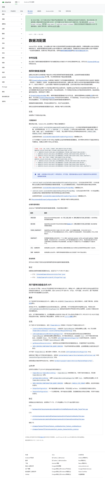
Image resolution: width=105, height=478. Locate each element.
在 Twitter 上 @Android (58, 458)
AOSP (30, 34)
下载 (26, 463)
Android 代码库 (29, 458)
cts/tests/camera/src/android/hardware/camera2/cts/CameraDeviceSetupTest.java (58, 419)
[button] (10, 14)
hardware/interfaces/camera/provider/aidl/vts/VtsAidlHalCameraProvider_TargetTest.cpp (60, 409)
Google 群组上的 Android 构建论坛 (61, 471)
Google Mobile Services (84, 469)
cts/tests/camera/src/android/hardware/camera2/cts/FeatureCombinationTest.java (58, 416)
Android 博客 (55, 463)
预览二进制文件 (29, 466)
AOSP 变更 (55, 26)
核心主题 (41, 34)
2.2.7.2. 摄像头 (69, 316)
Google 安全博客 (56, 466)
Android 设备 (50, 11)
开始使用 (13, 11)
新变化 (4, 11)
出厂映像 (27, 469)
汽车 (60, 11)
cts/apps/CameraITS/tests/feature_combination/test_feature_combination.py (56, 426)
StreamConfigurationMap (37, 77)
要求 (26, 460)
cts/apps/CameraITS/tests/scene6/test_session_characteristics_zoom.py (55, 429)
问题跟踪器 (81, 474)
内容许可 (42, 437)
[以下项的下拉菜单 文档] (19, 2)
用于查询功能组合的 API (80, 51)
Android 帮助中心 (83, 458)
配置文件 (69, 224)
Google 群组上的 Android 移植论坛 (61, 474)
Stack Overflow (82, 471)
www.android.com (83, 466)
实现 (91, 95)
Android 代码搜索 (29, 2)
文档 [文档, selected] (16, 2)
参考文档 (68, 11)
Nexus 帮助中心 (82, 463)
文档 (3, 7)
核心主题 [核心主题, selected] (30, 11)
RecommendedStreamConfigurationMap (44, 199)
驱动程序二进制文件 (30, 471)
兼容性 (39, 11)
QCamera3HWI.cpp (93, 62)
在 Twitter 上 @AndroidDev (59, 460)
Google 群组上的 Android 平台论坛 (61, 469)
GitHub (27, 474)
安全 (21, 11)
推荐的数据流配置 (66, 51)
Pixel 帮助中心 (82, 460)
